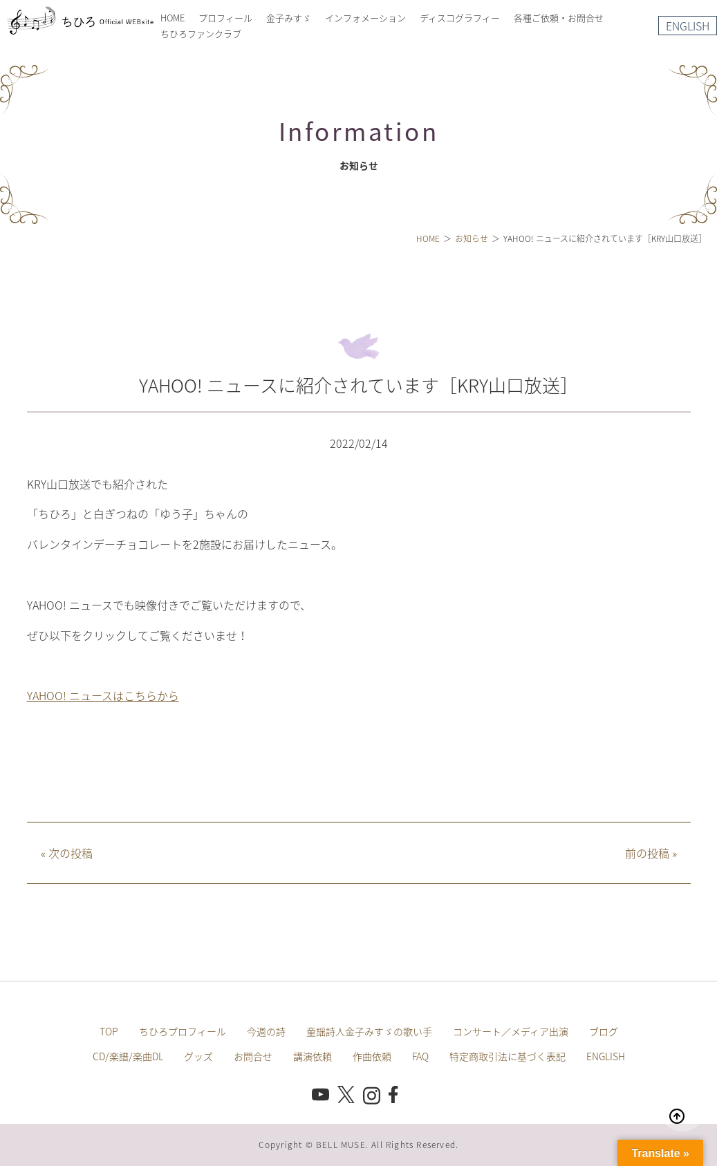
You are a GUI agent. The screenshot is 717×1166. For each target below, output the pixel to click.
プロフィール (225, 17)
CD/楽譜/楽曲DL (128, 1056)
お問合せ (253, 1056)
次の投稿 (67, 853)
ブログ (603, 1031)
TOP (109, 1031)
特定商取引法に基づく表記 (507, 1056)
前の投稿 (651, 853)
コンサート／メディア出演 (510, 1031)
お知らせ (471, 238)
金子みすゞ (288, 17)
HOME (172, 17)
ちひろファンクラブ (200, 33)
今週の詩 (266, 1031)
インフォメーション (365, 17)
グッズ (198, 1056)
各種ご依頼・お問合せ (559, 17)
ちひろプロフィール (182, 1031)
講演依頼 (312, 1056)
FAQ (420, 1056)
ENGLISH (687, 25)
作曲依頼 (372, 1056)
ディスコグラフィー (460, 17)
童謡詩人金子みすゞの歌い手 (369, 1031)
